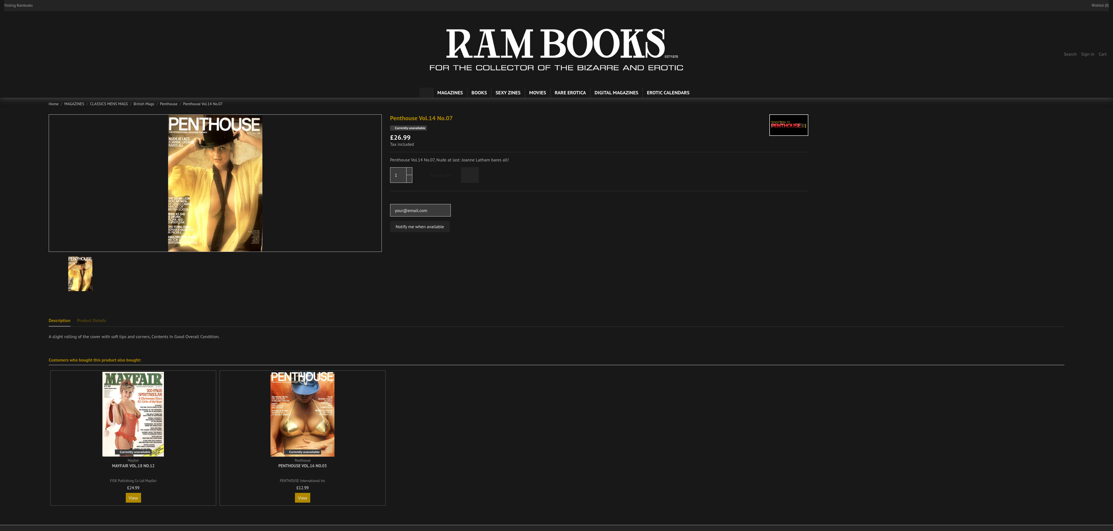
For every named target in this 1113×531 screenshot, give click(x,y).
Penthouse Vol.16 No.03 (302, 465)
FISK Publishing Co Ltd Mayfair (133, 480)
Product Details (91, 320)
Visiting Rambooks (18, 5)
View (133, 498)
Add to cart (437, 175)
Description (59, 320)
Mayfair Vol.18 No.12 (133, 465)
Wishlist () (1097, 5)
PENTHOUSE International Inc (302, 480)
